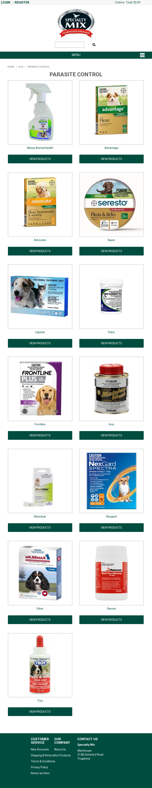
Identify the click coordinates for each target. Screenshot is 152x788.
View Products (40, 159)
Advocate (40, 240)
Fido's (111, 332)
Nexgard (111, 516)
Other (40, 608)
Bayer (111, 240)
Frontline (40, 424)
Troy (40, 700)
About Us (60, 749)
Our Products (62, 755)
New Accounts (40, 749)
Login (5, 2)
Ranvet (111, 608)
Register (22, 2)
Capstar (40, 332)
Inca (111, 424)
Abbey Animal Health (40, 147)
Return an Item (40, 773)
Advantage (111, 147)
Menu (76, 55)
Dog (20, 66)
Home (11, 66)
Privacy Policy (39, 767)
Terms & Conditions (41, 761)
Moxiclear (40, 516)
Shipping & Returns (41, 755)
